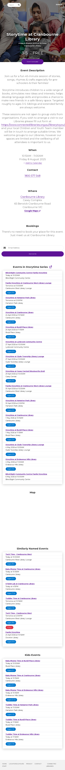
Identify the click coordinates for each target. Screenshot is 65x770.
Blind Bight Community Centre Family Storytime (26, 273)
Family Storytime (13, 632)
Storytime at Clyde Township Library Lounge (25, 356)
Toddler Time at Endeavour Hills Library (22, 734)
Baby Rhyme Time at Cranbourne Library (23, 569)
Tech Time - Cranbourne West (19, 554)
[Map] (32, 518)
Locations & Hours (16, 764)
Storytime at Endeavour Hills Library (21, 459)
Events (59, 4)
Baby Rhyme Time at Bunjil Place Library (23, 661)
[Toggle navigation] (3, 4)
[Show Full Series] (50, 266)
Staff (4, 766)
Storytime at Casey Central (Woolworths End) (25, 371)
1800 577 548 (32, 175)
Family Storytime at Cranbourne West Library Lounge (28, 283)
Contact (38, 764)
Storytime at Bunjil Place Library (19, 327)
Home (4, 764)
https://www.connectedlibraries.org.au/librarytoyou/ (33, 124)
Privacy (29, 764)
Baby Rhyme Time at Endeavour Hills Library (24, 690)
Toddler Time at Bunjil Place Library (21, 720)
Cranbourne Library (32, 196)
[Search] (12, 5)
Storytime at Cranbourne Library (19, 312)
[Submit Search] (19, 5)
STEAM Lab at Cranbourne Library (20, 584)
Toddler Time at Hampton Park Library (22, 705)
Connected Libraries (51, 765)
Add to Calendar (32, 163)
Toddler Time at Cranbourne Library (21, 598)
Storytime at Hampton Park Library (20, 298)
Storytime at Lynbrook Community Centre (24, 342)
